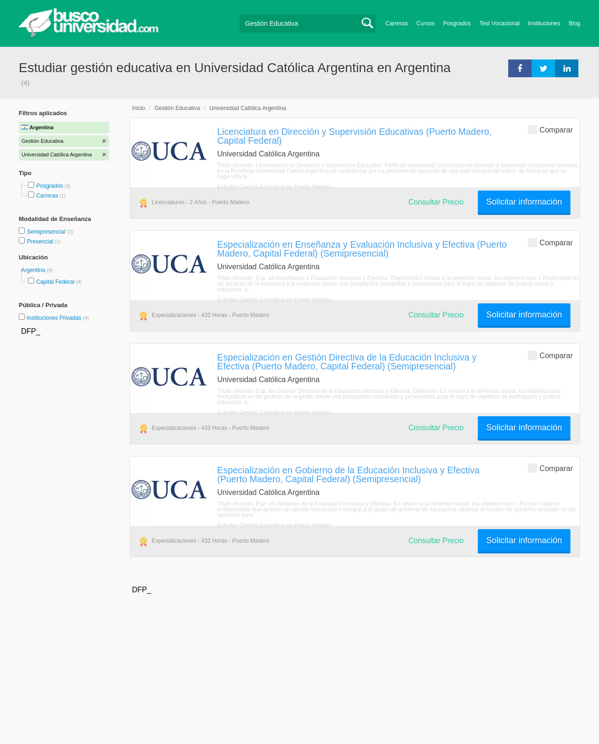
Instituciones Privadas (58, 318)
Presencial (40, 241)
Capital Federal (55, 282)
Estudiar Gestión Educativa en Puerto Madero (274, 187)
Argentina (34, 270)
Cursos (425, 23)
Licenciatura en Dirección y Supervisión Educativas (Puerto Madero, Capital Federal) (354, 136)
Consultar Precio (436, 202)
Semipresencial (46, 231)
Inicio (138, 108)
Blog (574, 23)
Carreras (397, 23)
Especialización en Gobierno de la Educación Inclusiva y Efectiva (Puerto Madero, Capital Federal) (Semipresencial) (348, 474)
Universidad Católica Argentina (247, 108)
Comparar (550, 129)
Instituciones (544, 23)
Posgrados (457, 23)
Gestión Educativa (177, 108)
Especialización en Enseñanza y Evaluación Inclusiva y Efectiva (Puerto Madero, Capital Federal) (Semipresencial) (362, 248)
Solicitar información (524, 201)
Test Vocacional (499, 23)
